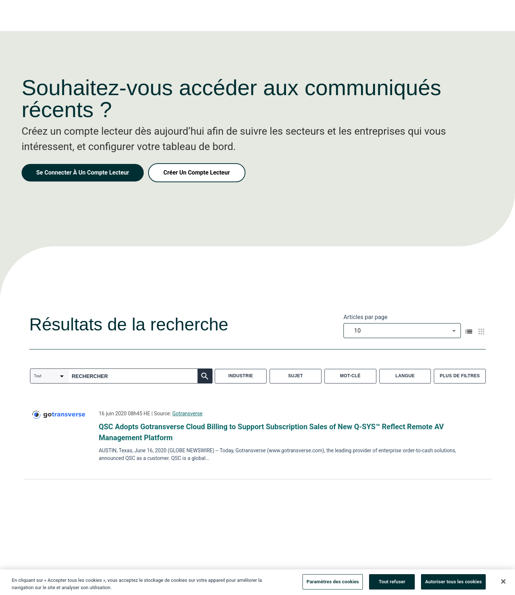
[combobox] (402, 330)
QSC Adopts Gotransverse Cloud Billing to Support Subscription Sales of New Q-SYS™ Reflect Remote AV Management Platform (271, 432)
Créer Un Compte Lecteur (196, 172)
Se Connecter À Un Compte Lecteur (82, 172)
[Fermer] (503, 585)
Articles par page (365, 317)
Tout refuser (392, 585)
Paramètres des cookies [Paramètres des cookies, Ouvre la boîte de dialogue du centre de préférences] (333, 585)
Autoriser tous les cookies (453, 585)
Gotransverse (187, 413)
